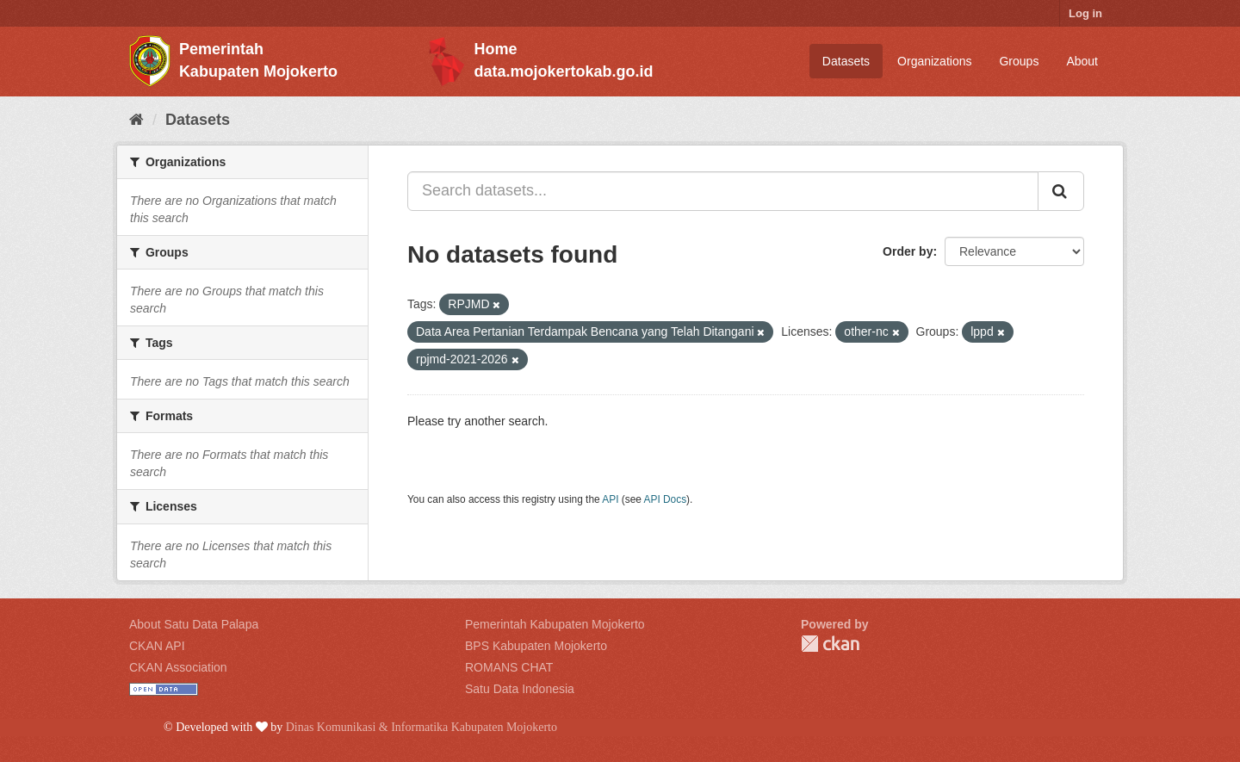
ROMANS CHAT (509, 667)
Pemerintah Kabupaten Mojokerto (555, 624)
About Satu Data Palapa (193, 624)
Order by (908, 251)
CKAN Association (178, 667)
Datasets (846, 61)
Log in (1085, 13)
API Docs (665, 499)
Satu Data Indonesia (519, 689)
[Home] (136, 119)
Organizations (934, 61)
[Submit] (1061, 191)
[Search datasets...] (722, 191)
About (1082, 61)
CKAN (830, 644)
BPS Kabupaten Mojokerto (536, 646)
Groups (1018, 61)
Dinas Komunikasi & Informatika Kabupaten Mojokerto (421, 727)
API (610, 499)
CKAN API (157, 646)
